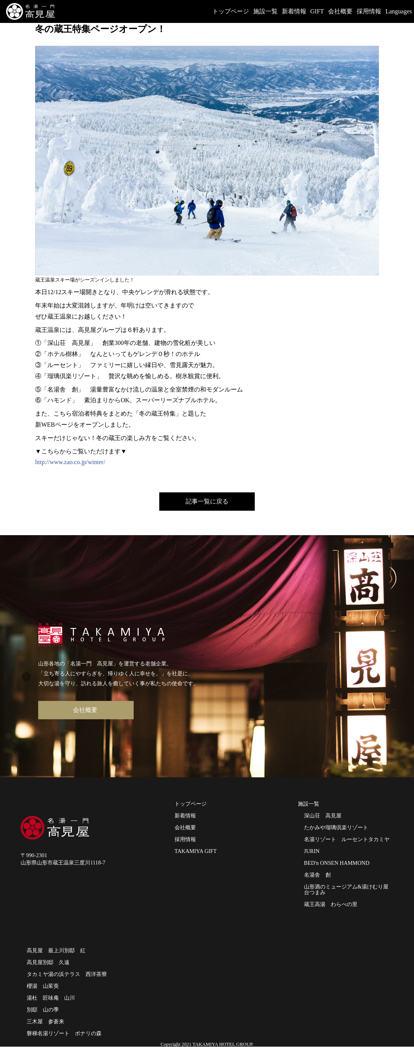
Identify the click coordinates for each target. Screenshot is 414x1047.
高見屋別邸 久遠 (48, 962)
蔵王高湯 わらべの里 (331, 904)
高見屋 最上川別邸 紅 (56, 950)
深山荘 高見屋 (322, 815)
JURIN (312, 851)
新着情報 (294, 11)
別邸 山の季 (43, 1010)
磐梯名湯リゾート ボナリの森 (64, 1033)
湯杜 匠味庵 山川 (51, 998)
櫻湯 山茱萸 (43, 986)
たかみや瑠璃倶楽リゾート (336, 827)
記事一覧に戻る (207, 501)
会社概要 (340, 11)
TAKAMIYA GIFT (196, 851)
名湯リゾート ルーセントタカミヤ (347, 839)
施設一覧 (265, 11)
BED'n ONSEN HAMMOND (336, 863)
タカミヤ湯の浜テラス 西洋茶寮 (67, 974)
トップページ (230, 11)
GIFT (317, 11)
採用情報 (369, 11)
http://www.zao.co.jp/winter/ (70, 462)
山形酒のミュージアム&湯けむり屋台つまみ (346, 889)
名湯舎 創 (317, 875)
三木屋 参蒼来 (45, 1021)
